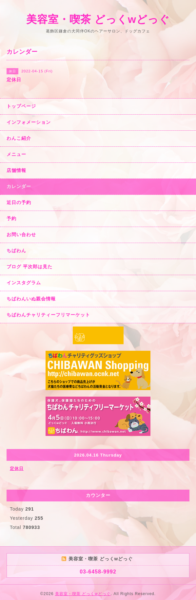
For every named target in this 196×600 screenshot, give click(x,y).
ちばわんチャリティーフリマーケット (48, 314)
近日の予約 (19, 202)
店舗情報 (16, 170)
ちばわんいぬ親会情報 (31, 298)
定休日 (17, 468)
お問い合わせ (21, 234)
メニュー (16, 154)
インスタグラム (24, 282)
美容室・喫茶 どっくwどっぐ (98, 19)
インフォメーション (29, 122)
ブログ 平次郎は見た (29, 266)
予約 (11, 218)
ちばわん (16, 250)
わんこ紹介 (19, 138)
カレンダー (19, 186)
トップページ (21, 106)
